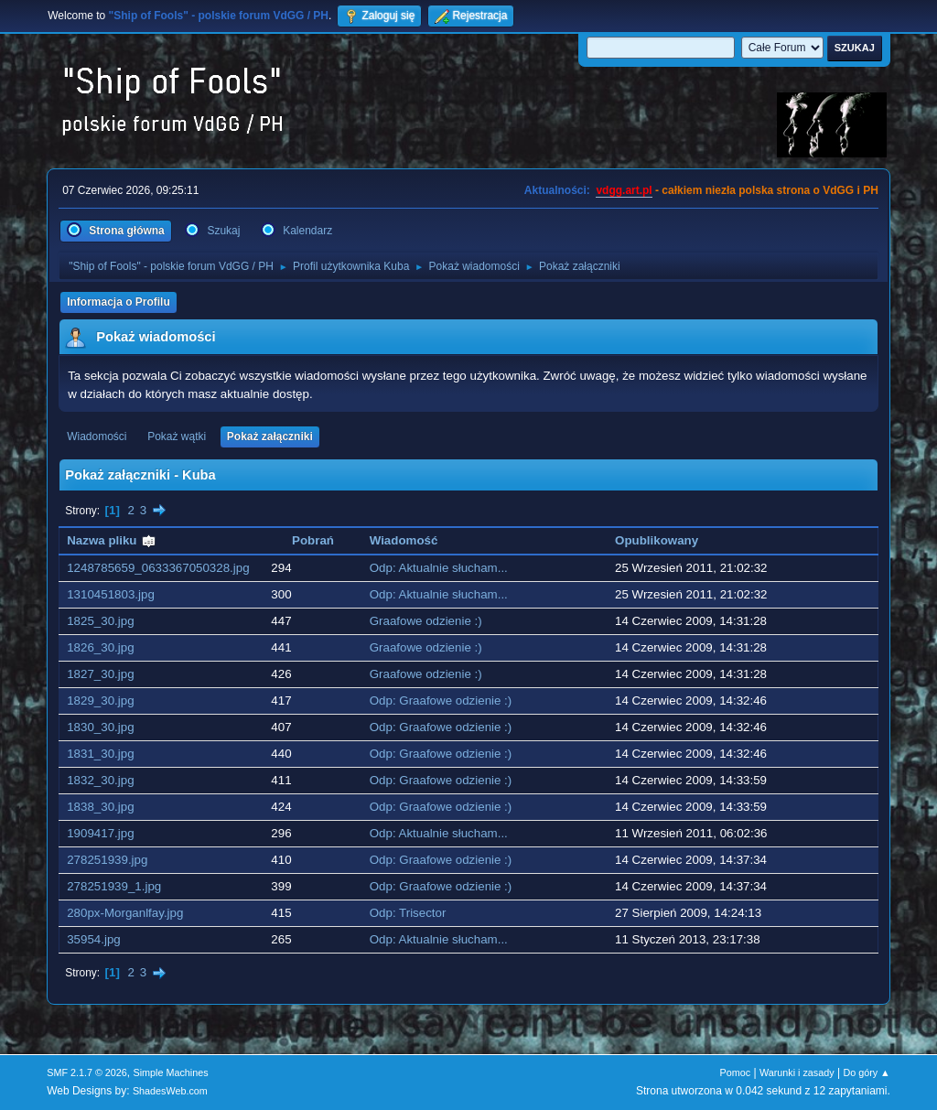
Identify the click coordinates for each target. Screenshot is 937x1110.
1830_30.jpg (100, 727)
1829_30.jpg (100, 700)
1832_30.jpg (100, 780)
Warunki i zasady (797, 1072)
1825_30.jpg (100, 621)
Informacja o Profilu (118, 302)
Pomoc (735, 1072)
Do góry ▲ (866, 1072)
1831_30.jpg (100, 753)
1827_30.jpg (100, 674)
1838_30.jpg (100, 807)
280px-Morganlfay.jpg (125, 913)
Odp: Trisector (408, 913)
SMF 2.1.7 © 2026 (87, 1072)
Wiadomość (404, 540)
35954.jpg (94, 939)
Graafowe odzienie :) (426, 621)
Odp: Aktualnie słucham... (439, 568)
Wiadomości (96, 436)
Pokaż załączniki (270, 436)
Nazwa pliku (111, 540)
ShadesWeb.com (170, 1090)
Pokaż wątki (176, 436)
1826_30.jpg (100, 647)
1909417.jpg (100, 833)
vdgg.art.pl (624, 190)
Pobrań (313, 540)
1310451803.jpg (111, 594)
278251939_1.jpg (114, 886)
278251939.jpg (107, 860)
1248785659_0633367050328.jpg (158, 568)
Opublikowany (656, 540)
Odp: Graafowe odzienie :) (441, 700)
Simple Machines (171, 1072)
